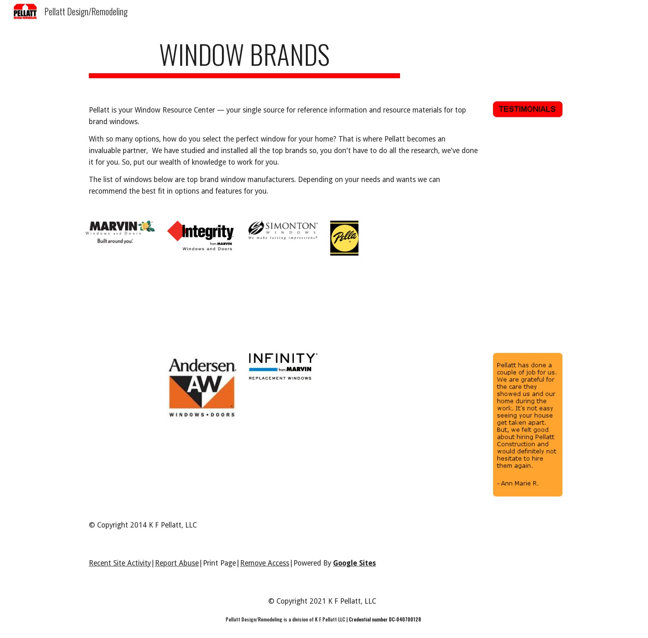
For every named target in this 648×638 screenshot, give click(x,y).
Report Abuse (177, 563)
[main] (245, 58)
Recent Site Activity (120, 563)
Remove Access (264, 563)
